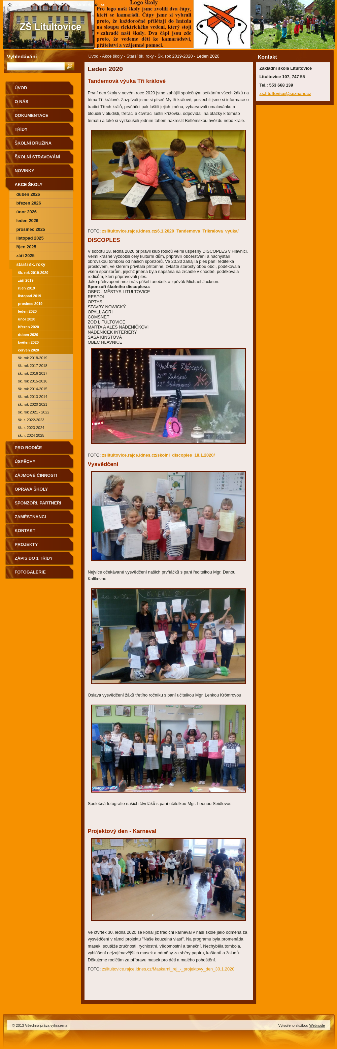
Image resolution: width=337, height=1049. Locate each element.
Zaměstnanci (30, 516)
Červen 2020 (28, 350)
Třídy (21, 129)
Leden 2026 (27, 220)
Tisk (53, 4)
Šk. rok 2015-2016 (32, 381)
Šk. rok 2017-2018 (32, 366)
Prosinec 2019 (30, 304)
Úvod (94, 56)
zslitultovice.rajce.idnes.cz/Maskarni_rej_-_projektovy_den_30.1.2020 (168, 968)
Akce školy (112, 56)
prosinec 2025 (30, 229)
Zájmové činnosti (36, 475)
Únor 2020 (26, 319)
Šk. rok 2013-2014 (32, 397)
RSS (102, 4)
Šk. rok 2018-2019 (32, 358)
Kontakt (25, 530)
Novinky (24, 170)
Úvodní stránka (27, 4)
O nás (22, 101)
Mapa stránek (78, 4)
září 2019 (26, 280)
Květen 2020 (28, 342)
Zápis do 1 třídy (34, 558)
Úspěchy (25, 461)
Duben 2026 (28, 194)
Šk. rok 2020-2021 (32, 404)
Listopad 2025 (30, 238)
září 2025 (25, 255)
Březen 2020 (28, 327)
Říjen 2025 (26, 246)
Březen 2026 (28, 203)
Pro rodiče (28, 447)
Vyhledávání (22, 56)
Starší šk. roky (140, 56)
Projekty (26, 544)
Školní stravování (37, 156)
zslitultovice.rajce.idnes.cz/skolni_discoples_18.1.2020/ (158, 455)
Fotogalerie (30, 572)
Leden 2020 (27, 311)
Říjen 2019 (26, 288)
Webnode (317, 1025)
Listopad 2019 (29, 296)
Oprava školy (31, 489)
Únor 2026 (26, 211)
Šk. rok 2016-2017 (32, 373)
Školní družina (33, 143)
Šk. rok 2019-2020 (175, 56)
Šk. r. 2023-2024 (31, 428)
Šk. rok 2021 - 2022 (33, 412)
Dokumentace (31, 115)
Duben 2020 (28, 335)
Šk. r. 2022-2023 (31, 420)
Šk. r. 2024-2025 (31, 435)
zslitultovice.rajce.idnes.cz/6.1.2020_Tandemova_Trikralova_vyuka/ (170, 231)
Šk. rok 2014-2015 (32, 389)
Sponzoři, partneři (38, 502)
